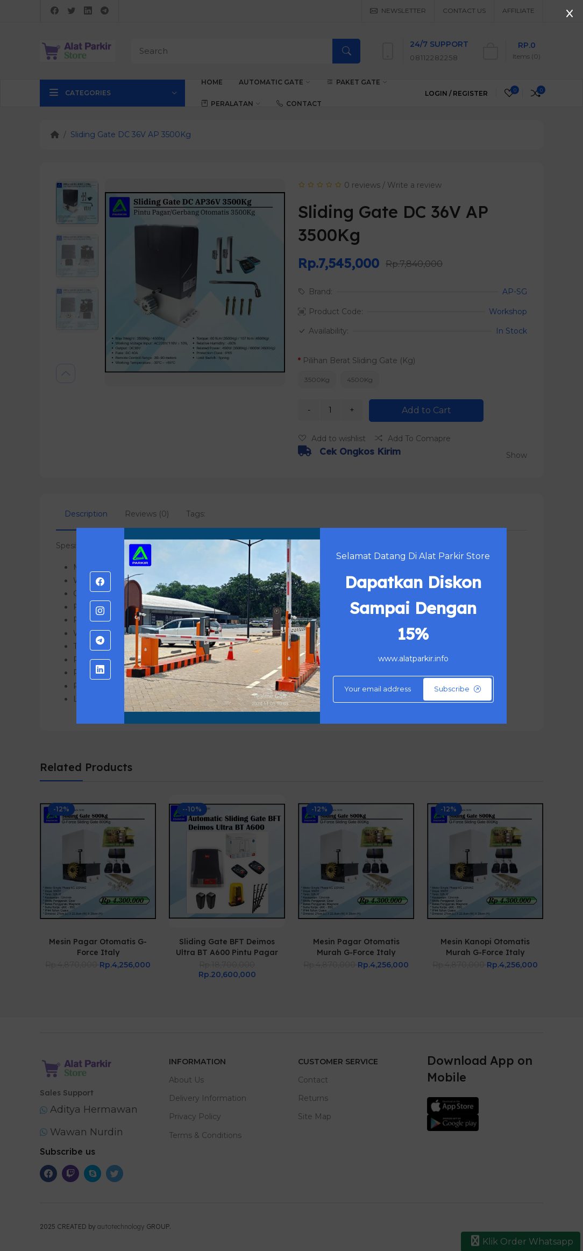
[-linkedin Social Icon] (100, 669)
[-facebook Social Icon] (100, 581)
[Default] (413, 689)
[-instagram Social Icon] (100, 610)
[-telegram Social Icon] (100, 640)
